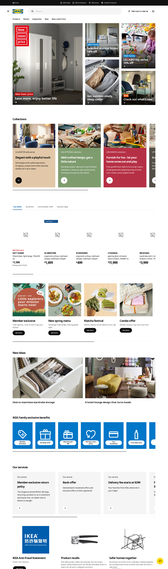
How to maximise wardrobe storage (34, 402)
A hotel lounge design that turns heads (108, 402)
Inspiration (37, 19)
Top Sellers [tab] (17, 207)
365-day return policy (91, 443)
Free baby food (136, 443)
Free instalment (114, 443)
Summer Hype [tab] (62, 207)
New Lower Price (59, 19)
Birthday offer (45, 443)
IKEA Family (66, 3)
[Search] (79, 11)
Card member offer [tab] (45, 207)
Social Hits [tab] (30, 207)
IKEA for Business (80, 3)
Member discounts (22, 443)
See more (18, 333)
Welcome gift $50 (68, 443)
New (47, 19)
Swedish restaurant (110, 3)
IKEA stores (95, 3)
